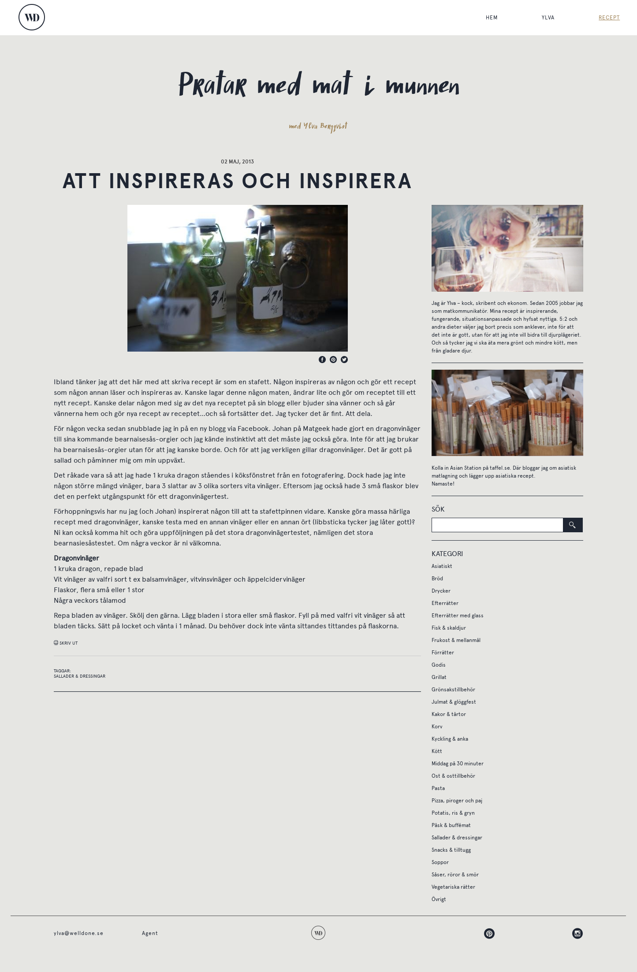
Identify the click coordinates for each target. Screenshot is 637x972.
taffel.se (500, 468)
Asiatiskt (442, 566)
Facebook (253, 428)
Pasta (438, 788)
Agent (150, 933)
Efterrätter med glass (458, 615)
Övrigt (439, 899)
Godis (439, 665)
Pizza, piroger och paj (457, 801)
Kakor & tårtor (449, 714)
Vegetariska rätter (453, 887)
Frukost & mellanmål (456, 640)
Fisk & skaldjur (449, 628)
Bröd (437, 578)
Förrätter (443, 652)
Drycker (441, 591)
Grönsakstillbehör (453, 689)
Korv (437, 726)
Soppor (440, 862)
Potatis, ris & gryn (453, 813)
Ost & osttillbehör (453, 776)
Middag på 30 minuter (458, 764)
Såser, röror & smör (455, 875)
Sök (438, 509)
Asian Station (465, 468)
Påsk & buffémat (451, 825)
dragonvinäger (398, 428)
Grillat (439, 677)
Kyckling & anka (450, 739)
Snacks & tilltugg (451, 850)
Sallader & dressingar (79, 676)
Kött (437, 751)
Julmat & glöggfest (454, 702)
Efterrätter (445, 603)
